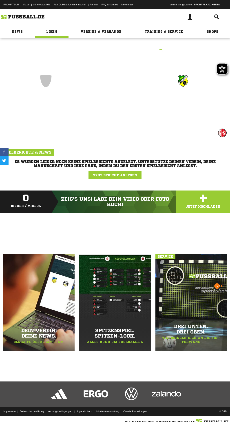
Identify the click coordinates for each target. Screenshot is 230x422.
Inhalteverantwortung (107, 411)
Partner (94, 4)
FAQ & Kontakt (110, 4)
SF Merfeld (183, 100)
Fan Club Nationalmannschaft (70, 4)
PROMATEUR (11, 4)
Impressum (9, 411)
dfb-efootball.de (41, 4)
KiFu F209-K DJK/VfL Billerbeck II (115, 51)
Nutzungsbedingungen (59, 411)
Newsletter (127, 4)
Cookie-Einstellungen (135, 411)
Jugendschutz (84, 411)
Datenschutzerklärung (32, 411)
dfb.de (25, 4)
